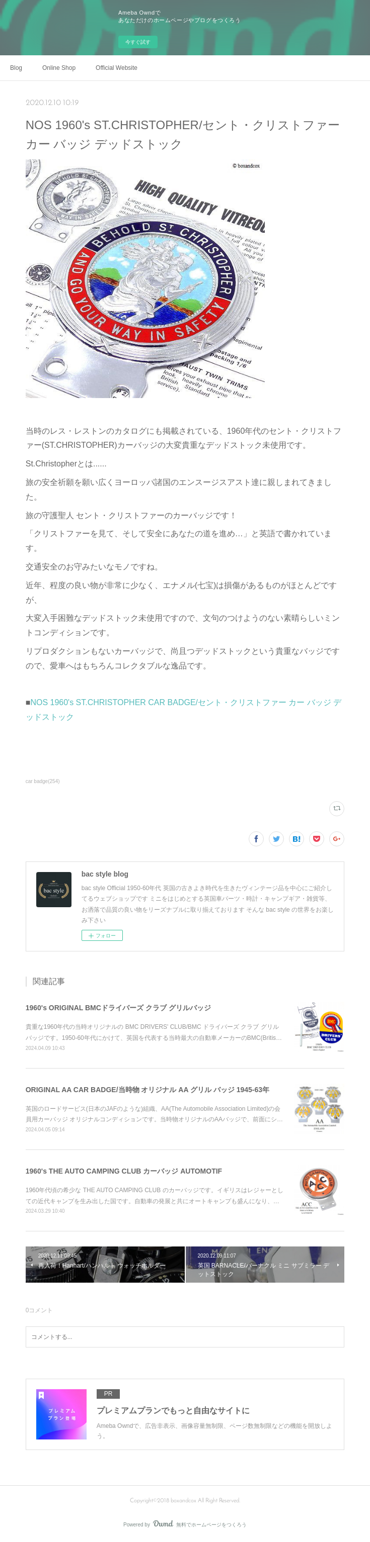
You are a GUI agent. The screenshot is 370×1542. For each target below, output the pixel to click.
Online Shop (59, 67)
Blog (16, 67)
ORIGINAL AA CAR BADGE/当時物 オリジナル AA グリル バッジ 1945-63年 (147, 1090)
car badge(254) (43, 781)
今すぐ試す (138, 42)
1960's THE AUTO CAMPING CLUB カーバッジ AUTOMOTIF (124, 1171)
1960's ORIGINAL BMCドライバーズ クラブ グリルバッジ (118, 1008)
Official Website (116, 67)
